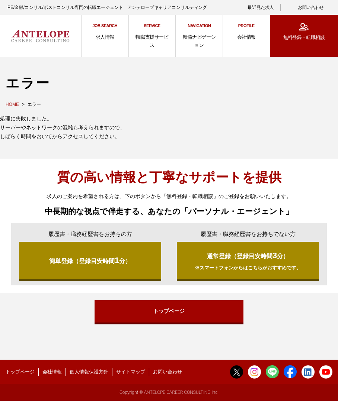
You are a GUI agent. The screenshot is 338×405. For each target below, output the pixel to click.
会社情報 (52, 374)
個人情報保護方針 (89, 374)
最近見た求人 (261, 7)
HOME (12, 104)
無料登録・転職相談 (304, 37)
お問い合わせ (311, 7)
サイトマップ (130, 374)
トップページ (169, 313)
